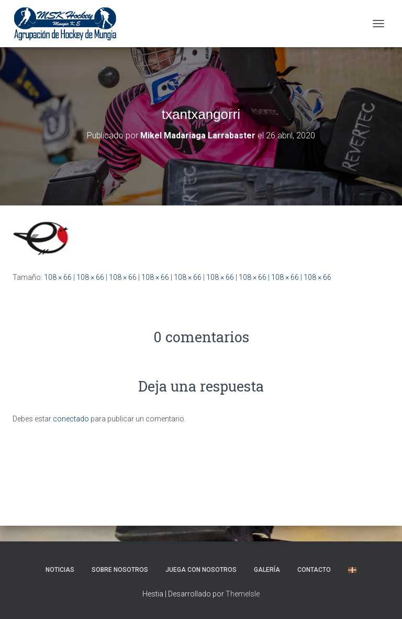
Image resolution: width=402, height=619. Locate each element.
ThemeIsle (243, 594)
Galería (267, 569)
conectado (71, 419)
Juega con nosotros (201, 569)
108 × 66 (58, 277)
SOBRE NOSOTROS (120, 569)
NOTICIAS (60, 569)
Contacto (314, 569)
